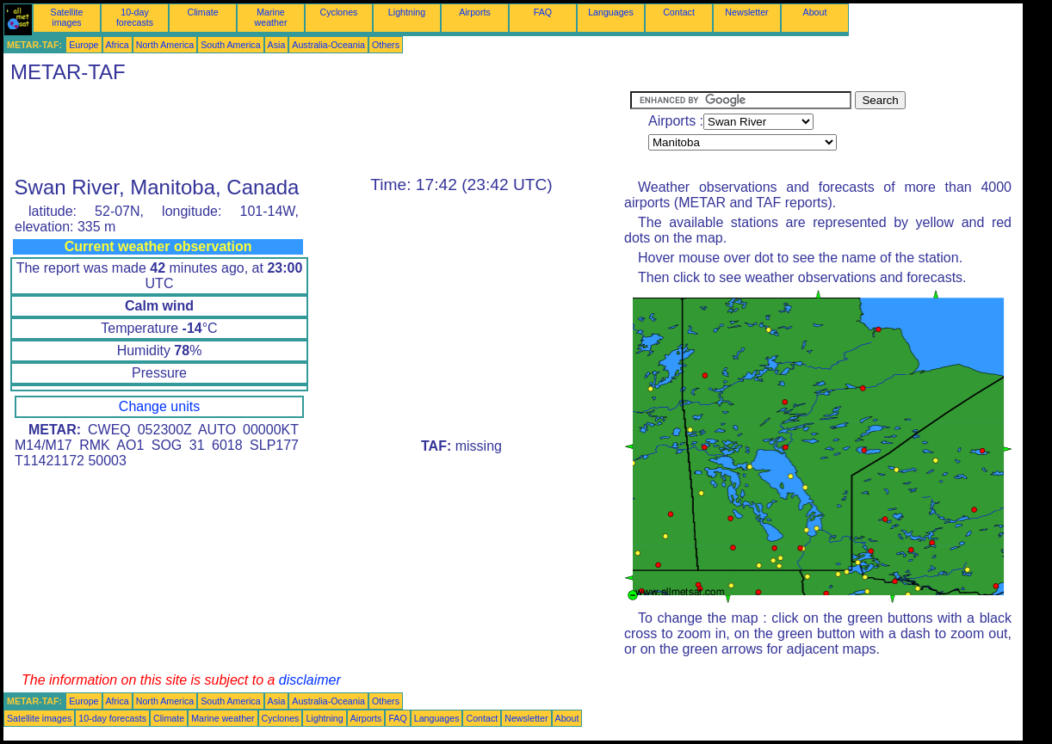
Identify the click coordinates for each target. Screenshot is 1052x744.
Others (385, 45)
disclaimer (310, 680)
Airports (475, 12)
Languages (611, 12)
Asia (277, 45)
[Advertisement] (316, 130)
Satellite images (67, 17)
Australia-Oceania (328, 45)
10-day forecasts (134, 17)
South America (230, 45)
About (815, 12)
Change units (159, 406)
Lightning (406, 12)
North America (165, 45)
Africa (117, 45)
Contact (679, 12)
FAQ (543, 12)
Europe (83, 45)
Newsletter (746, 12)
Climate (202, 12)
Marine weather (271, 17)
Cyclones (339, 12)
